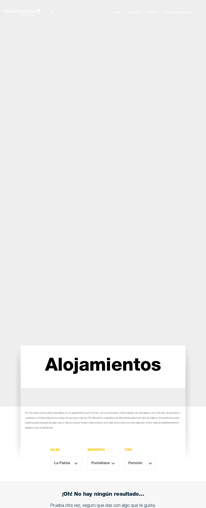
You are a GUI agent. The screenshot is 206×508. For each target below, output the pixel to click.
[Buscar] (73, 12)
